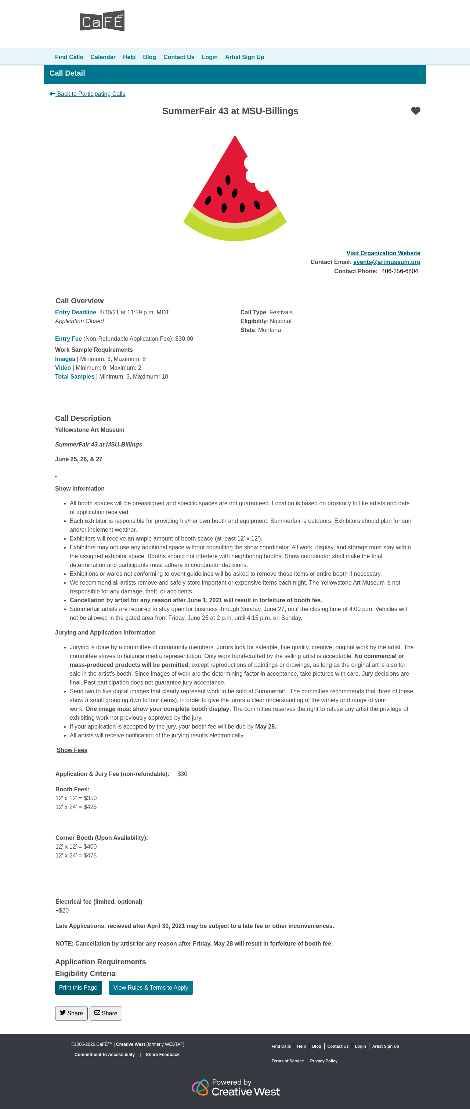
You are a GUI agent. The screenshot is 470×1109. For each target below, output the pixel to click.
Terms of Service (288, 1061)
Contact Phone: (355, 271)
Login (210, 57)
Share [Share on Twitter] (71, 1012)
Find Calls (69, 57)
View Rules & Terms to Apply (150, 988)
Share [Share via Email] (106, 1012)
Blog (149, 57)
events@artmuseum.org (386, 262)
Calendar (102, 57)
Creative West (130, 1044)
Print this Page (78, 988)
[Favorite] (415, 111)
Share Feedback (163, 1054)
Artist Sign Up (244, 57)
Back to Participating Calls (87, 94)
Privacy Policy (324, 1061)
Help (129, 57)
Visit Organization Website (383, 253)
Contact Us (178, 57)
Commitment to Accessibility (105, 1054)
